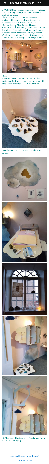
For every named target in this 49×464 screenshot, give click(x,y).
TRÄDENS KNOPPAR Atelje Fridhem (23, 3)
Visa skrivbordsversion (24, 460)
